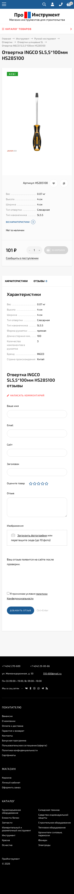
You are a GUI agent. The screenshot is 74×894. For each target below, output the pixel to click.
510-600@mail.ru (52, 673)
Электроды (44, 845)
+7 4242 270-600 (11, 666)
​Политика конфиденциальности (20, 750)
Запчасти (7, 822)
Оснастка (7, 845)
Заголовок (13, 463)
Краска (6, 840)
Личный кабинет (11, 782)
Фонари (42, 840)
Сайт (9, 444)
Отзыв (10, 493)
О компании (8, 720)
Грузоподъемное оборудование (11, 811)
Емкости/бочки (10, 817)
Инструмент (22, 38)
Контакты (7, 735)
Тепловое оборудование (52, 827)
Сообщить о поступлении (22, 258)
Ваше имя (13, 405)
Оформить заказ (11, 787)
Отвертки (7, 42)
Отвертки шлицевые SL (30, 42)
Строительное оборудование (54, 822)
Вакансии (7, 716)
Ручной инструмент (45, 38)
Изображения (15, 525)
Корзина (6, 777)
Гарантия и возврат (13, 730)
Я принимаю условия (27, 596)
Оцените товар (16, 483)
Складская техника (49, 809)
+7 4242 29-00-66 (40, 666)
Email (10, 425)
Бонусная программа (14, 740)
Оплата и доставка (12, 725)
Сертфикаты (9, 755)
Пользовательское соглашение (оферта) (24, 745)
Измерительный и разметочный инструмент (16, 829)
